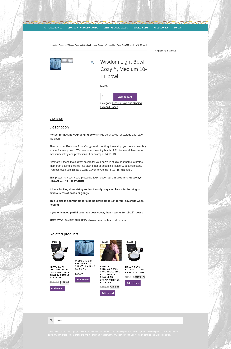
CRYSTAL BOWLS (53, 28)
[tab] (56, 119)
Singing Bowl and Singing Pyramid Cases (85, 45)
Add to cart (125, 97)
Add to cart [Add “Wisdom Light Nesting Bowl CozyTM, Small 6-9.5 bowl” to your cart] (82, 279)
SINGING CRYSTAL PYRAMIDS (83, 28)
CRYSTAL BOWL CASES (116, 28)
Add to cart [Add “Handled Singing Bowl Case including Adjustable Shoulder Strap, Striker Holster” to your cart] (108, 293)
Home (52, 45)
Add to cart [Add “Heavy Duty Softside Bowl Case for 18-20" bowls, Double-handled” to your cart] (57, 288)
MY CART (179, 28)
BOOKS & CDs (140, 28)
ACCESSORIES (161, 28)
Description (56, 118)
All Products (61, 45)
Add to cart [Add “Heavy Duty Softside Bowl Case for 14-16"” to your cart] (133, 283)
